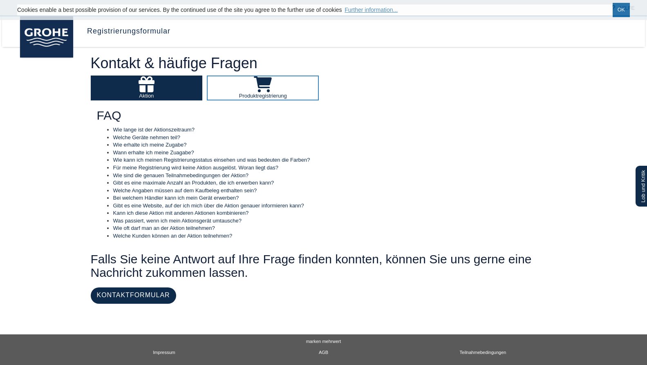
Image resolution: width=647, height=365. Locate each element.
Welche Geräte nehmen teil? (147, 137)
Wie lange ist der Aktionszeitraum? (154, 130)
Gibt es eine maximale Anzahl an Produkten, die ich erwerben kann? (193, 183)
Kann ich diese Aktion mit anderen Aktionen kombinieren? (181, 213)
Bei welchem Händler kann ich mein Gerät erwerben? (176, 198)
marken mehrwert (323, 341)
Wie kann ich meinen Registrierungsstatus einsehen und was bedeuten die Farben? (211, 160)
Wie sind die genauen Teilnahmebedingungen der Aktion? (181, 175)
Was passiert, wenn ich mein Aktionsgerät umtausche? (177, 221)
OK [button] (621, 10)
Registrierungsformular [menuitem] (128, 31)
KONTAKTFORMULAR (133, 295)
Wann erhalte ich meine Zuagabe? (153, 152)
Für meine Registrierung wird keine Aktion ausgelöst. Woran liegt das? (195, 168)
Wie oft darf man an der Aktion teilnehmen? (164, 228)
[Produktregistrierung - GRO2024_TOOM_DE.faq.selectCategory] (263, 87)
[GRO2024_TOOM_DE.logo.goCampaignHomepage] (45, 26)
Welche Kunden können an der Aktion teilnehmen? (173, 236)
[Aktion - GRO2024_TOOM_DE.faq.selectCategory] (147, 87)
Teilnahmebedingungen (483, 352)
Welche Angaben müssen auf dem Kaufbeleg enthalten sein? (185, 190)
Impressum (164, 352)
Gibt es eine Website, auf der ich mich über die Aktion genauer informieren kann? (208, 206)
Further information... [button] (371, 10)
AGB (323, 352)
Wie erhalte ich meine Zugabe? (150, 145)
